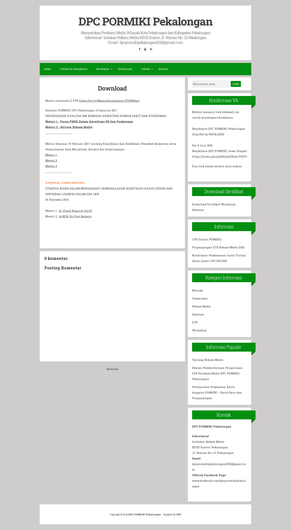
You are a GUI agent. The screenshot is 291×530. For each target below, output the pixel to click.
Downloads (125, 69)
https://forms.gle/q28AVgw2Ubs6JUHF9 (219, 156)
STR (194, 322)
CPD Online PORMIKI (207, 239)
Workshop (199, 330)
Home (47, 69)
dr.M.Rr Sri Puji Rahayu (75, 216)
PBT (178, 514)
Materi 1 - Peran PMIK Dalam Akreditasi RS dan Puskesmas (89, 121)
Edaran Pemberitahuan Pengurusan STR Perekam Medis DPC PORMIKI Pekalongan (217, 373)
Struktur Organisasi (73, 69)
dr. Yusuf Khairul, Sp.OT (75, 211)
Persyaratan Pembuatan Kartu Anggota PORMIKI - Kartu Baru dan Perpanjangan (217, 392)
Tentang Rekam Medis (207, 360)
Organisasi (199, 298)
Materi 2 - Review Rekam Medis (68, 127)
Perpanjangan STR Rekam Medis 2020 (218, 247)
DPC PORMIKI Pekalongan (145, 21)
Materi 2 (51, 160)
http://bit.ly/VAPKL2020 (208, 134)
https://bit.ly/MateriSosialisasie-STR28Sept (109, 100)
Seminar (198, 314)
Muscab (197, 290)
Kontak (163, 69)
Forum (145, 69)
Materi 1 (51, 155)
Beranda (112, 369)
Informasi (102, 69)
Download (112, 88)
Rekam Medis (201, 306)
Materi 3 (51, 166)
